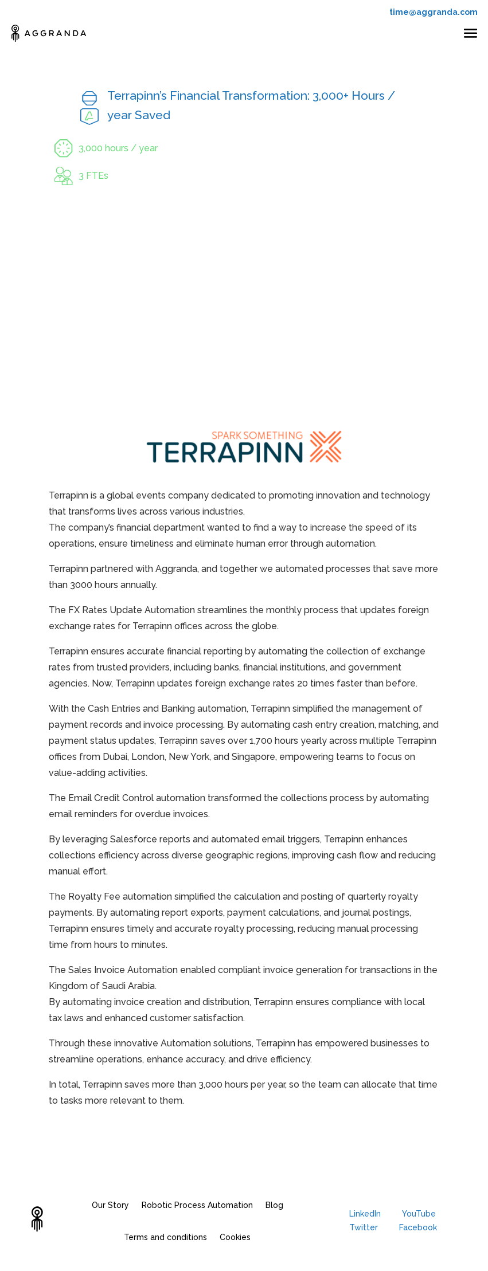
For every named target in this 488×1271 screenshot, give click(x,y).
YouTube (419, 1213)
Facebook (418, 1227)
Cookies (235, 1237)
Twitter (363, 1227)
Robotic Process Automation (197, 1205)
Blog (274, 1205)
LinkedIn (365, 1213)
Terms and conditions (165, 1237)
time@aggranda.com (433, 12)
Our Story (110, 1205)
